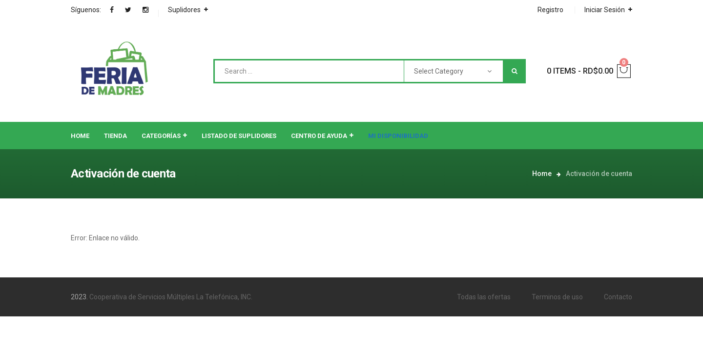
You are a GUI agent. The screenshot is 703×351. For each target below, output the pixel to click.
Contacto (618, 297)
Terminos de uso (557, 297)
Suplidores (184, 10)
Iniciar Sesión (604, 10)
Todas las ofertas (484, 297)
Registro (550, 10)
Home (542, 173)
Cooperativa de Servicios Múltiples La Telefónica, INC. (170, 297)
